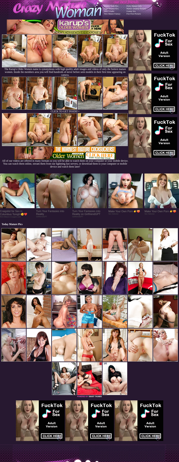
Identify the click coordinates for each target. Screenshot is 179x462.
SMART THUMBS (95, 396)
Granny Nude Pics (111, 6)
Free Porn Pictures (133, 14)
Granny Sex (131, 11)
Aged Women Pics (111, 8)
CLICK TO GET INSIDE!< (65, 111)
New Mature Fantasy (112, 14)
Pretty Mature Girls (134, 6)
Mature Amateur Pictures (136, 8)
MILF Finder (109, 11)
